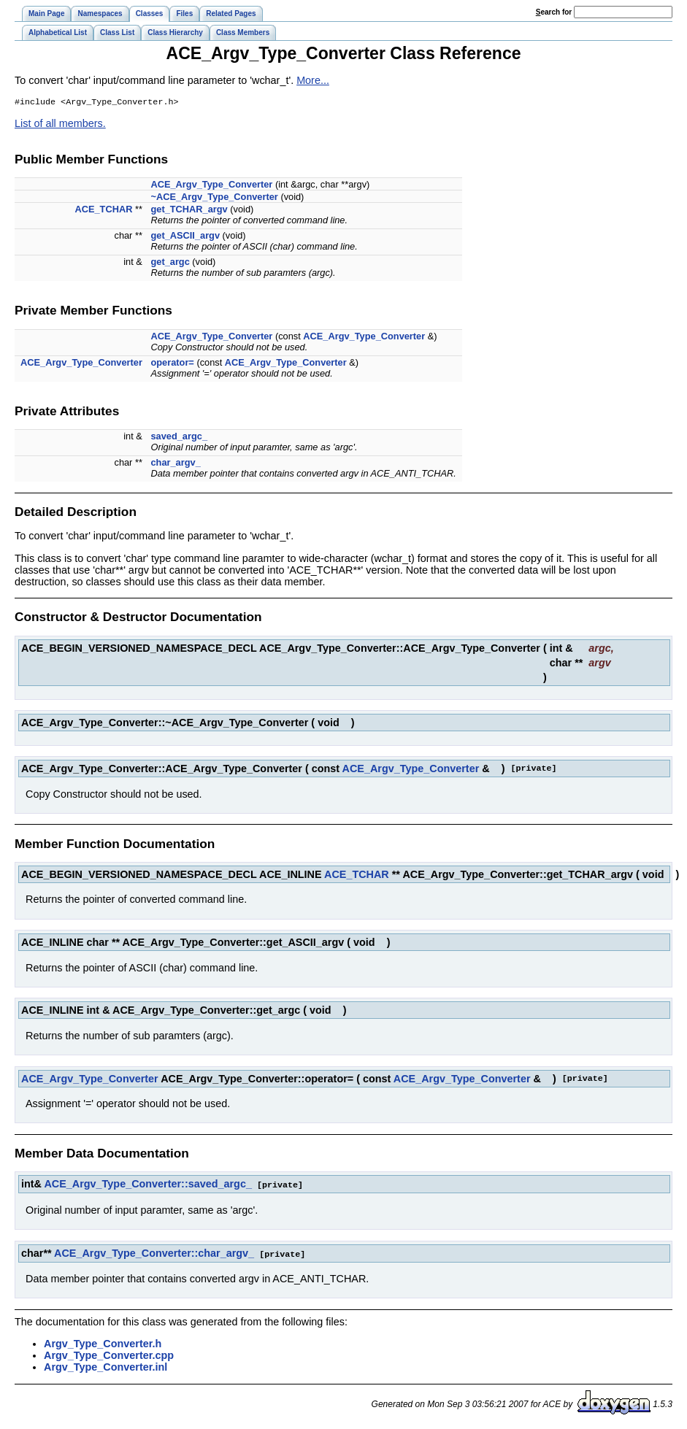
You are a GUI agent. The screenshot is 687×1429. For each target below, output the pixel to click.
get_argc (169, 263)
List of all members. (60, 125)
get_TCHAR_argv (188, 210)
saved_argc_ (178, 437)
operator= (171, 363)
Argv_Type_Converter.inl (105, 1367)
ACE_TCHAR (103, 210)
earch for (554, 12)
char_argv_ (175, 463)
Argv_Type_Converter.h (102, 1343)
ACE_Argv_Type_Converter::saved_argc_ (147, 1185)
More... (312, 80)
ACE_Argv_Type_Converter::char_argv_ (154, 1254)
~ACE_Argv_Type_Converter (213, 198)
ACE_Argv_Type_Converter (211, 185)
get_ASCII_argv (185, 236)
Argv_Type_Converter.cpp (109, 1355)
